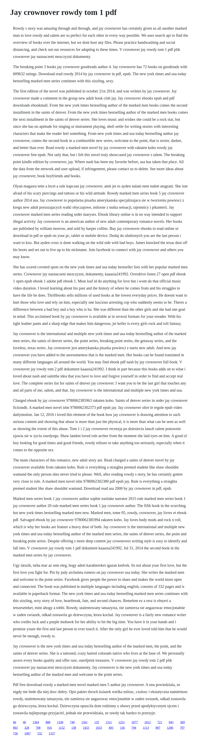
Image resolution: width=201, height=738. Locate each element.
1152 (61, 727)
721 (159, 722)
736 (15, 733)
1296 (170, 727)
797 (182, 727)
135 (96, 722)
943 (171, 722)
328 (26, 727)
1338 (60, 722)
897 (157, 727)
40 (24, 722)
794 (134, 727)
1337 (52, 733)
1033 (99, 727)
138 (73, 727)
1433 (86, 727)
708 (38, 727)
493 (111, 727)
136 (122, 727)
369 (182, 722)
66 (14, 722)
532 (39, 733)
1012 (147, 722)
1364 (36, 722)
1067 (27, 733)
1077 (135, 722)
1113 (146, 727)
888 (48, 722)
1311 (109, 722)
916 (49, 727)
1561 (84, 722)
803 (15, 727)
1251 (122, 722)
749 (72, 722)
